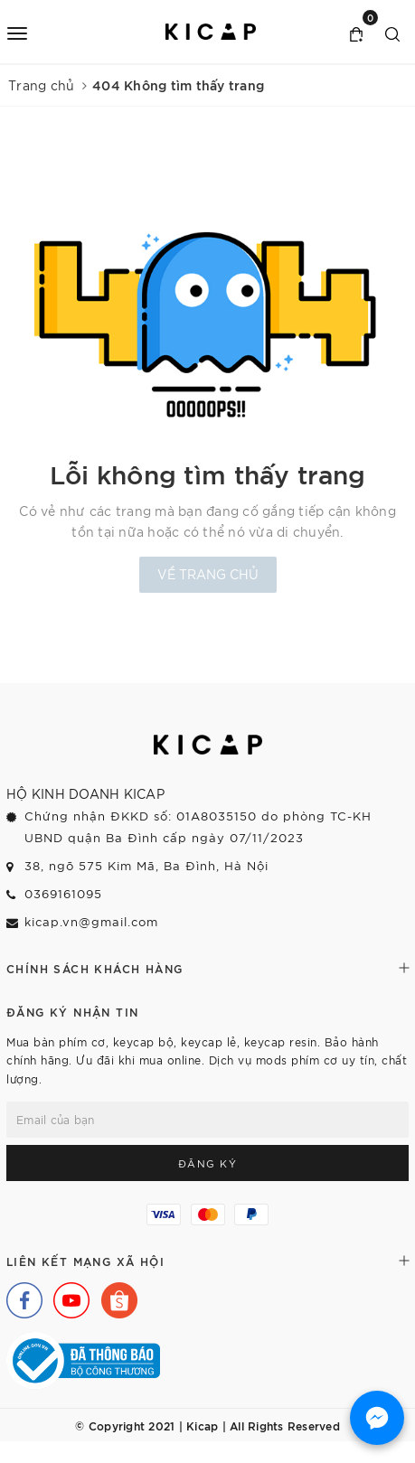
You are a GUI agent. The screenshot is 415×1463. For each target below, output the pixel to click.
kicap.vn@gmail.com (91, 921)
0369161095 (63, 893)
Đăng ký (208, 1163)
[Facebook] (19, 1295)
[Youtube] (66, 1295)
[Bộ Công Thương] (83, 1358)
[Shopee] (114, 1295)
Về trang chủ (208, 574)
